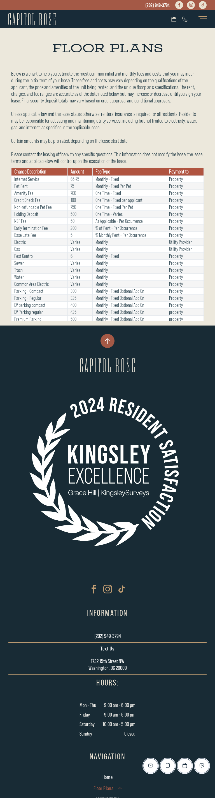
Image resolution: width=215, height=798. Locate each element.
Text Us (107, 649)
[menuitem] (108, 777)
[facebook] (179, 5)
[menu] (202, 18)
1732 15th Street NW (107, 661)
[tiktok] (203, 5)
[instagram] (191, 5)
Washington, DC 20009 (107, 668)
